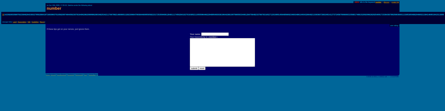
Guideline (35, 22)
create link (395, 2)
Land (15, 22)
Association (22, 22)
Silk (29, 22)
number (378, 2)
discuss (386, 2)
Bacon (42, 22)
